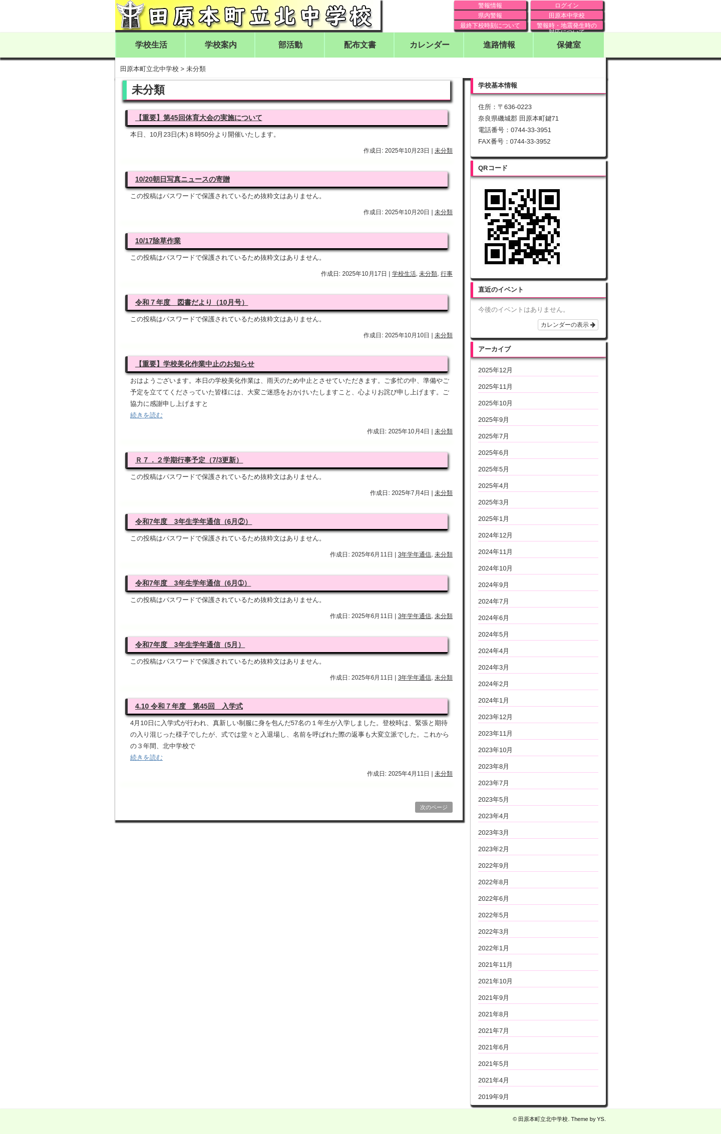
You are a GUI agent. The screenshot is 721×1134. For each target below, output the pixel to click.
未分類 (444, 150)
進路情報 (499, 45)
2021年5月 (493, 1063)
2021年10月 (495, 981)
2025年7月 (493, 436)
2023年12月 (495, 717)
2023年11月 (495, 733)
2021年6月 (493, 1047)
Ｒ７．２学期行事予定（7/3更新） (189, 460)
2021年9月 (493, 997)
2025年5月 (493, 469)
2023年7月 (493, 783)
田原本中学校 (567, 15)
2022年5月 (493, 915)
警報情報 (490, 5)
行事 (447, 273)
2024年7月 (493, 601)
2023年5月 (493, 799)
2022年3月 (493, 931)
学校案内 (221, 45)
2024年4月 (493, 651)
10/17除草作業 (158, 241)
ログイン (567, 5)
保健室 (569, 45)
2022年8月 (493, 882)
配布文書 (360, 45)
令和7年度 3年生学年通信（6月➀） (193, 583)
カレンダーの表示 (568, 324)
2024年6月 (493, 618)
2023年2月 (493, 849)
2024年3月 (493, 667)
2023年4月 (493, 816)
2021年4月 (493, 1080)
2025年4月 (493, 485)
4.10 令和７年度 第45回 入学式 (189, 706)
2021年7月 (493, 1030)
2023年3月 (493, 832)
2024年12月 (495, 535)
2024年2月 (493, 684)
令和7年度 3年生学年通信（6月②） (193, 521)
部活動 (290, 45)
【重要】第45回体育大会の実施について (198, 118)
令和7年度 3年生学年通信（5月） (190, 645)
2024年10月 (495, 568)
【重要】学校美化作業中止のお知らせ (194, 364)
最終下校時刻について (490, 25)
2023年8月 (493, 766)
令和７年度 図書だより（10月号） (191, 302)
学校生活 (151, 45)
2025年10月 (495, 403)
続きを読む (146, 415)
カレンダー (430, 45)
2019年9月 (493, 1096)
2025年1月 (493, 518)
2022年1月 (493, 948)
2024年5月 (493, 634)
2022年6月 (493, 898)
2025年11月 (495, 386)
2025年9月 (493, 419)
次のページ (434, 807)
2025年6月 (493, 452)
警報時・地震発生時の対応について (567, 26)
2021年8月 (493, 1014)
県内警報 (490, 15)
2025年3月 (493, 502)
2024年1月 (493, 700)
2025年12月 (495, 370)
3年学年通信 (415, 554)
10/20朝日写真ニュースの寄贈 (182, 179)
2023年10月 (495, 750)
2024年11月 (495, 551)
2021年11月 (495, 964)
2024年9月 (493, 585)
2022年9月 (493, 865)
